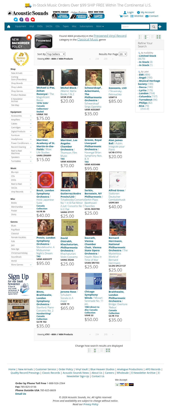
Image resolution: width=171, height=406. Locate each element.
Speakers (21, 157)
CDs (21, 176)
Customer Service (46, 369)
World (14, 260)
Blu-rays (21, 172)
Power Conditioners (21, 143)
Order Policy (66, 369)
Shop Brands (17, 83)
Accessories (21, 115)
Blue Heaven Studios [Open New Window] (102, 369)
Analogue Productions (130, 369)
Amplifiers (21, 119)
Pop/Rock (15, 229)
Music (13, 168)
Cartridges (21, 127)
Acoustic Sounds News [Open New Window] (76, 372)
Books (14, 202)
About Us (97, 372)
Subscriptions (86, 26)
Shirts (13, 214)
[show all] (144, 108)
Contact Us (98, 376)
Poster (14, 210)
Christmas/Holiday (19, 253)
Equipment (16, 112)
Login (128, 12)
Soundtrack (16, 256)
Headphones (21, 139)
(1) (145, 65)
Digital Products (21, 131)
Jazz (13, 245)
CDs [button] (57, 26)
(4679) (147, 57)
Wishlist (137, 16)
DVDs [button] (40, 26)
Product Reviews (18, 95)
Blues (13, 225)
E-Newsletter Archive (17, 100)
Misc (13, 199)
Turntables (21, 161)
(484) (144, 74)
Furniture (21, 135)
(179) (146, 90)
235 (105, 58)
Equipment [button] (20, 26)
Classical (15, 233)
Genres (14, 221)
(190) (145, 77)
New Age (15, 249)
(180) (146, 87)
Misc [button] (74, 26)
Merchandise (17, 206)
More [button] (100, 26)
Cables (21, 123)
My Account (146, 12)
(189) (149, 82)
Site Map (15, 105)
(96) (148, 99)
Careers (109, 372)
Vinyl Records (21, 191)
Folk (13, 241)
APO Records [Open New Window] (152, 369)
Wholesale (123, 372)
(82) (145, 102)
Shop (13, 69)
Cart (123, 16)
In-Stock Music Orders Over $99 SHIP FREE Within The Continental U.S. (88, 5)
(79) (144, 106)
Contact (152, 16)
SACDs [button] (49, 26)
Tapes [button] (66, 26)
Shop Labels (16, 87)
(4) (145, 62)
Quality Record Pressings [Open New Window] (25, 372)
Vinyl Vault (82, 369)
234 (97, 58)
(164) (147, 93)
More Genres (21, 264)
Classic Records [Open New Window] (51, 372)
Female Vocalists (18, 237)
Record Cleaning (21, 147)
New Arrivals (16, 73)
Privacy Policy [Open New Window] (90, 404)
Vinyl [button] (31, 26)
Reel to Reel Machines (21, 152)
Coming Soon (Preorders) (18, 78)
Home (12, 369)
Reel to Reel (21, 184)
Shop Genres (17, 91)
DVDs (21, 180)
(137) (148, 96)
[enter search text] (135, 26)
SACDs (21, 187)
